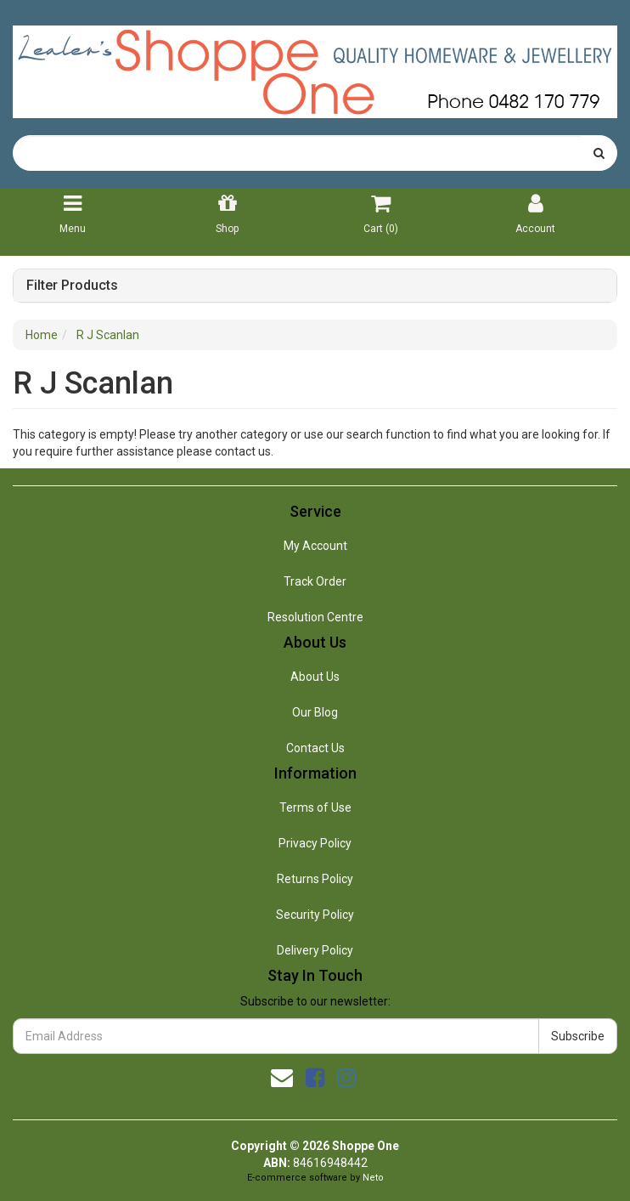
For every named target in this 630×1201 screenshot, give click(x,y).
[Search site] (599, 153)
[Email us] (282, 1078)
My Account (315, 545)
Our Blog (315, 712)
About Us (315, 676)
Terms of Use (315, 807)
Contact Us (315, 748)
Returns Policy (315, 879)
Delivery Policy (315, 950)
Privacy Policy (315, 843)
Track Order (315, 581)
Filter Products (72, 285)
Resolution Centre (315, 617)
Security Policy (315, 914)
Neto (373, 1177)
